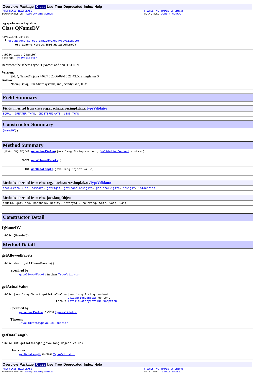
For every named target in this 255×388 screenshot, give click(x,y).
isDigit (129, 194)
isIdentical (147, 194)
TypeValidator (26, 60)
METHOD (48, 14)
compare (38, 194)
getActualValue (43, 155)
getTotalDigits (108, 194)
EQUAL (7, 116)
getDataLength (42, 174)
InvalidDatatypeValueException (92, 311)
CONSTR (37, 14)
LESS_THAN (71, 116)
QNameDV (9, 134)
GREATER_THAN (25, 116)
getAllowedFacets (44, 165)
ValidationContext (114, 155)
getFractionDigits (78, 194)
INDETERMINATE (49, 116)
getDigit (53, 194)
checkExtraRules (15, 194)
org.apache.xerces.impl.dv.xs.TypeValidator (44, 41)
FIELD (28, 14)
